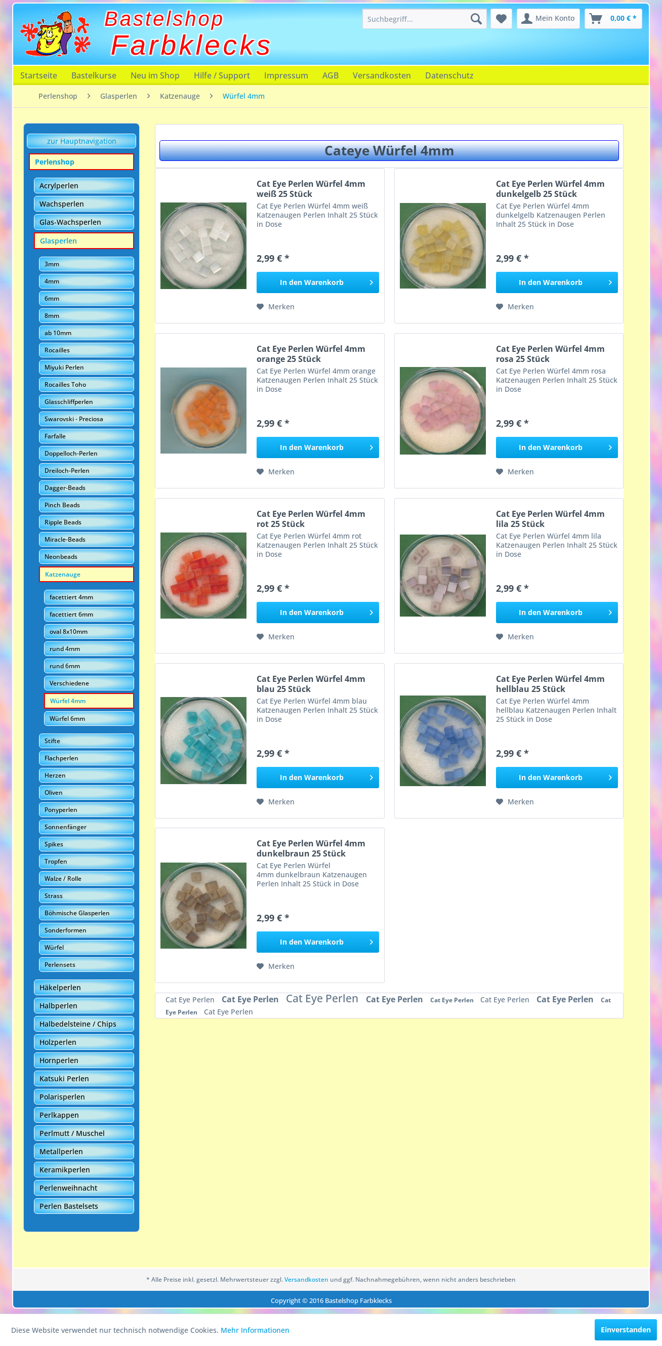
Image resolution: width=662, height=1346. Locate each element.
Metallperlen (61, 1151)
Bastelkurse (93, 75)
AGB (330, 75)
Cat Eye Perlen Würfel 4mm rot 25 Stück (311, 519)
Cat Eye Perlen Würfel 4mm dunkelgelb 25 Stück (550, 189)
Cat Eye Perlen (191, 999)
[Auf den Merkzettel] (276, 307)
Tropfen (56, 861)
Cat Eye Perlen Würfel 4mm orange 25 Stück (311, 354)
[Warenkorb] (613, 19)
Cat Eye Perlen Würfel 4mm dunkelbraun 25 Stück (311, 848)
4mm (52, 281)
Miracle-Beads (65, 539)
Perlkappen (59, 1115)
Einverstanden (626, 1329)
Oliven (54, 792)
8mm (52, 315)
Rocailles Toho (65, 384)
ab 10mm (58, 333)
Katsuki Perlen (64, 1078)
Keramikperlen (64, 1169)
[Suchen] (476, 19)
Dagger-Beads (65, 487)
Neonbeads (61, 556)
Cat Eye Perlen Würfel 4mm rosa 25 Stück (550, 354)
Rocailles (57, 350)
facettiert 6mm (71, 614)
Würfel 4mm (68, 701)
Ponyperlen (61, 809)
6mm (52, 298)
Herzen (55, 775)
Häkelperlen (60, 987)
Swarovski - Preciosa (74, 419)
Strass (54, 895)
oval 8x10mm (69, 631)
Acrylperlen (58, 185)
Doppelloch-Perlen (71, 453)
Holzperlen (57, 1042)
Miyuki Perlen (64, 367)
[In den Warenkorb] (318, 282)
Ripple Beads (63, 522)
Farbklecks (192, 45)
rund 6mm (65, 666)
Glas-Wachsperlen (70, 222)
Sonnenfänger (66, 827)
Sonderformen (66, 930)
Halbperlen (58, 1005)
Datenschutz (449, 75)
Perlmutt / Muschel (72, 1133)
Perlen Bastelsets (68, 1206)
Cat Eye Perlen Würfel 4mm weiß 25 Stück (311, 189)
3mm (52, 264)
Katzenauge (62, 574)
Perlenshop (54, 162)
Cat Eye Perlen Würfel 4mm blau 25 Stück (311, 684)
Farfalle (55, 436)
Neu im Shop (155, 75)
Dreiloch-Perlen (67, 470)
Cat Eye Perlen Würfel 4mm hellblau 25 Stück (550, 684)
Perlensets (60, 964)
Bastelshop (164, 19)
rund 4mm (65, 648)
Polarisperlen (62, 1097)
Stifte (52, 741)
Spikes (54, 844)
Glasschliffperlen (69, 401)
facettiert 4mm (71, 597)
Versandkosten (382, 75)
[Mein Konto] (548, 19)
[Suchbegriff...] (424, 19)
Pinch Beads (62, 505)
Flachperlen (61, 758)
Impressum (286, 75)
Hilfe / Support (222, 75)
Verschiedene (69, 683)
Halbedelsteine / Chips (77, 1024)
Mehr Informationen (255, 1330)
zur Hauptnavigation (81, 141)
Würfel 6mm (67, 718)
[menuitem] (424, 19)
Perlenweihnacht (68, 1188)
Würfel (54, 947)
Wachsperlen (61, 204)
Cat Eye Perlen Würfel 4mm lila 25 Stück (550, 519)
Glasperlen (58, 241)
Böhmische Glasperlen (77, 913)
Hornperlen (58, 1060)
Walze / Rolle (63, 878)
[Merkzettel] (501, 19)
